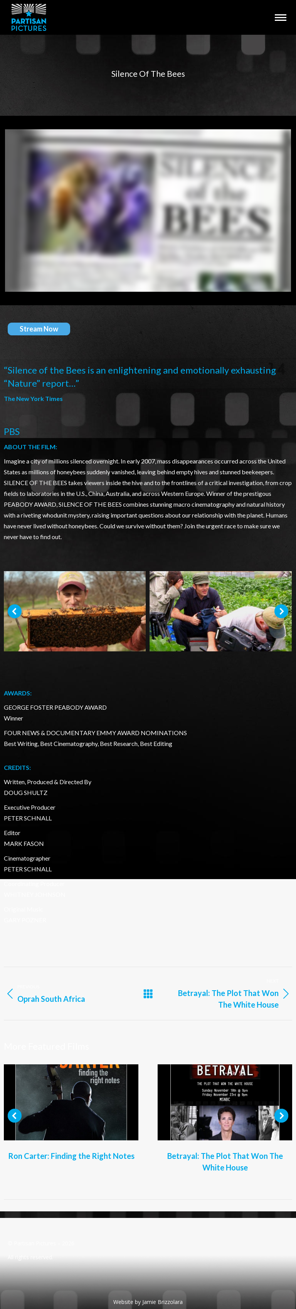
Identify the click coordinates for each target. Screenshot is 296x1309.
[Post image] (71, 1102)
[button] (15, 611)
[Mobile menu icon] (280, 17)
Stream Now (39, 329)
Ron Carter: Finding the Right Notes (71, 1155)
